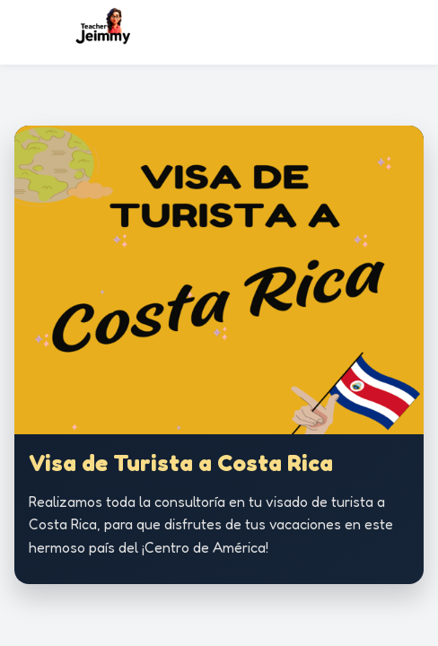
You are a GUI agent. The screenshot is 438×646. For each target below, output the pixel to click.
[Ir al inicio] (115, 32)
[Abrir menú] (415, 32)
